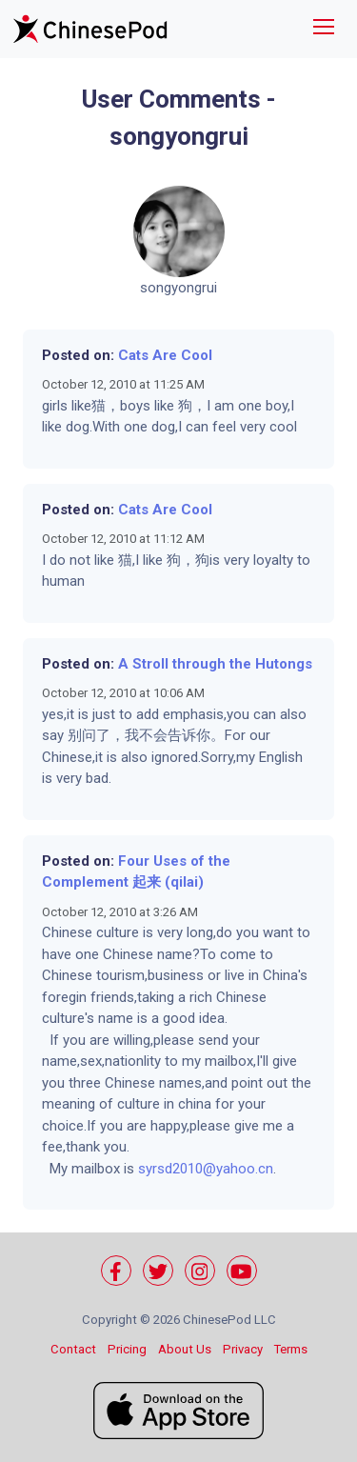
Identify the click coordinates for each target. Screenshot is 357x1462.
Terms (290, 1349)
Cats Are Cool (165, 355)
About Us (184, 1349)
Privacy (243, 1349)
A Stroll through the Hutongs (215, 663)
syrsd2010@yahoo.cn (205, 1168)
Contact (73, 1349)
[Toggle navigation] (324, 29)
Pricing (127, 1349)
